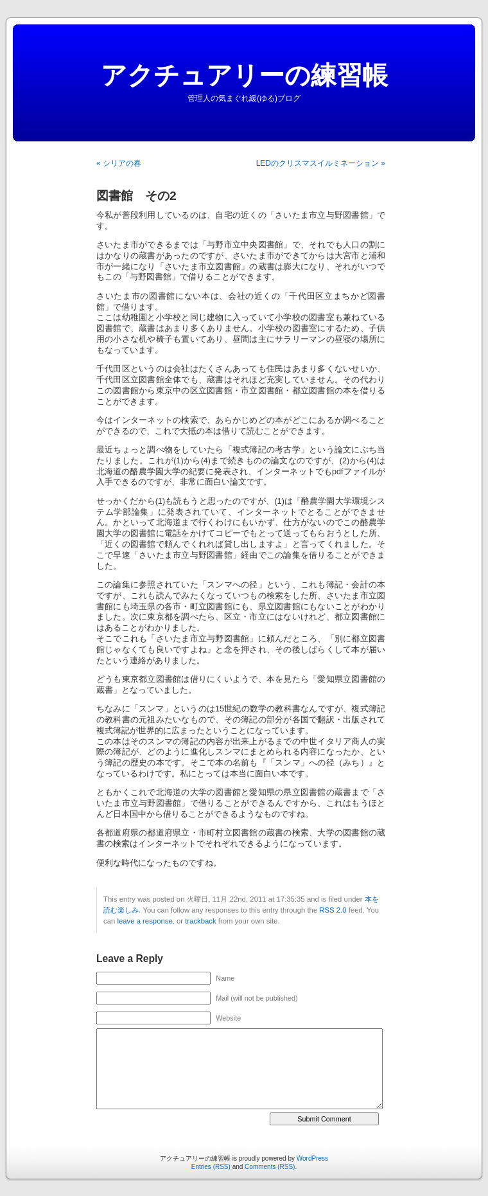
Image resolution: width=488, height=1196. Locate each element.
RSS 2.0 (332, 910)
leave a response (144, 921)
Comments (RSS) (270, 1166)
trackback (200, 921)
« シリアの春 (118, 163)
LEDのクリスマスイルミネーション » (320, 163)
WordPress (312, 1158)
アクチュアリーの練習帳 (244, 75)
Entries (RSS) (211, 1166)
